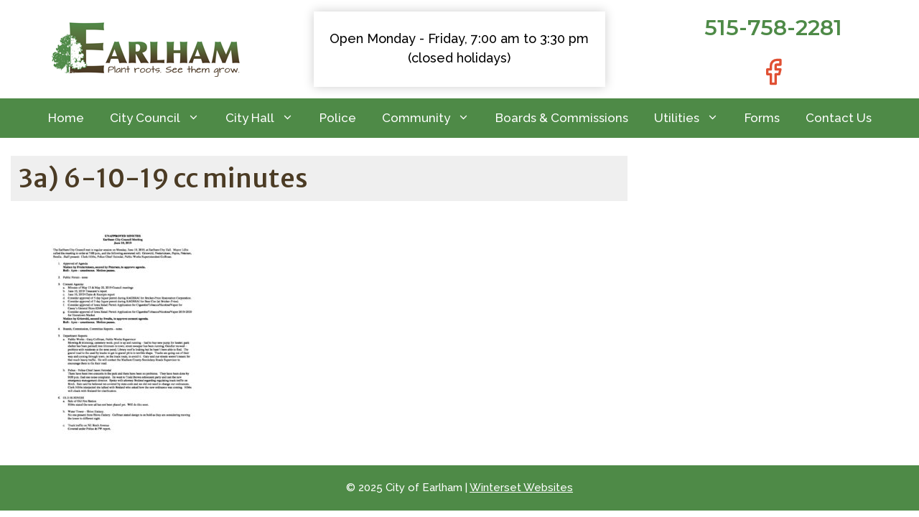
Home (66, 118)
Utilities (693, 118)
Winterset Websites (521, 487)
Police (337, 118)
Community (432, 118)
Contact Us (839, 118)
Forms (762, 118)
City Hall (266, 118)
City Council (161, 118)
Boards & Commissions (561, 118)
